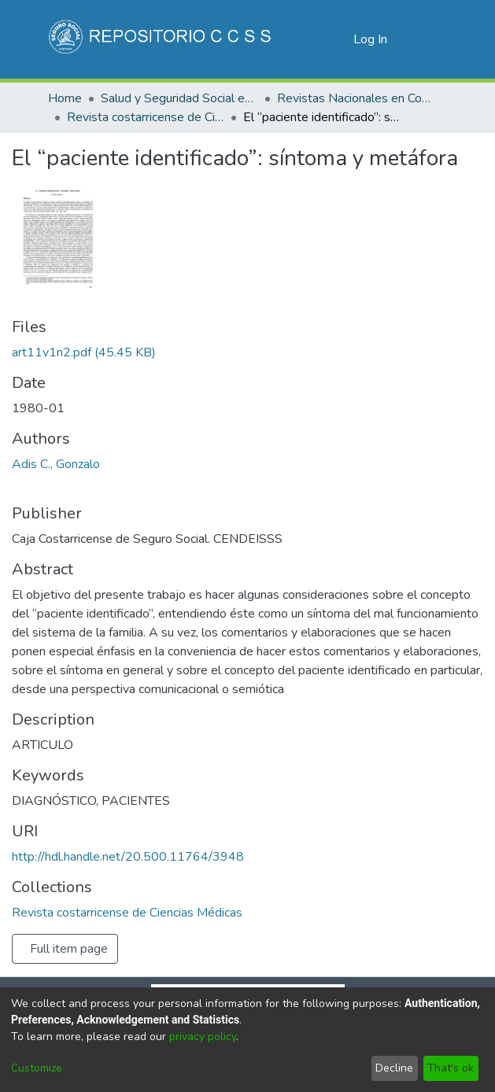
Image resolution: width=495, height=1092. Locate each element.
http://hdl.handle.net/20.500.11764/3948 (128, 856)
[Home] (161, 39)
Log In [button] (371, 39)
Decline (394, 1068)
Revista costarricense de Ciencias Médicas (145, 117)
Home (65, 98)
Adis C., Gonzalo (56, 464)
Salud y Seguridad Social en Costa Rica (179, 98)
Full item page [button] (69, 948)
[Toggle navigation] (426, 39)
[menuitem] (339, 39)
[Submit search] (316, 39)
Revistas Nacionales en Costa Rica (355, 98)
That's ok (450, 1068)
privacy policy (202, 1036)
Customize (36, 1068)
